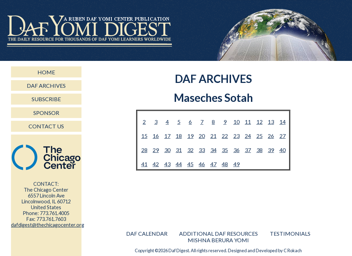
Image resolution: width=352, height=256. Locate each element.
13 (271, 121)
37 (248, 150)
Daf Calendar (146, 233)
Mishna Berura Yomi (218, 240)
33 (202, 150)
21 (213, 135)
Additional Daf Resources (218, 233)
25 (259, 135)
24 (248, 135)
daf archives (46, 85)
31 (179, 150)
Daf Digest (178, 250)
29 (156, 150)
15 (144, 135)
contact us (46, 126)
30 (167, 150)
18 (179, 135)
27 (282, 135)
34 (213, 150)
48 (225, 164)
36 (236, 150)
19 (190, 135)
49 (236, 164)
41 (144, 164)
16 (156, 135)
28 (144, 150)
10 (236, 121)
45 (190, 164)
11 (248, 121)
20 (202, 135)
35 (225, 150)
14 (282, 121)
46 (202, 164)
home (46, 72)
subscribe (46, 99)
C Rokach (293, 250)
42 (156, 164)
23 (236, 135)
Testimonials (290, 233)
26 (271, 135)
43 (167, 164)
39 (271, 150)
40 (282, 150)
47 (213, 164)
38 (259, 150)
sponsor (46, 112)
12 (259, 121)
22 (225, 135)
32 (190, 150)
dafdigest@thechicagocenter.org (47, 225)
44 (179, 164)
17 (167, 135)
